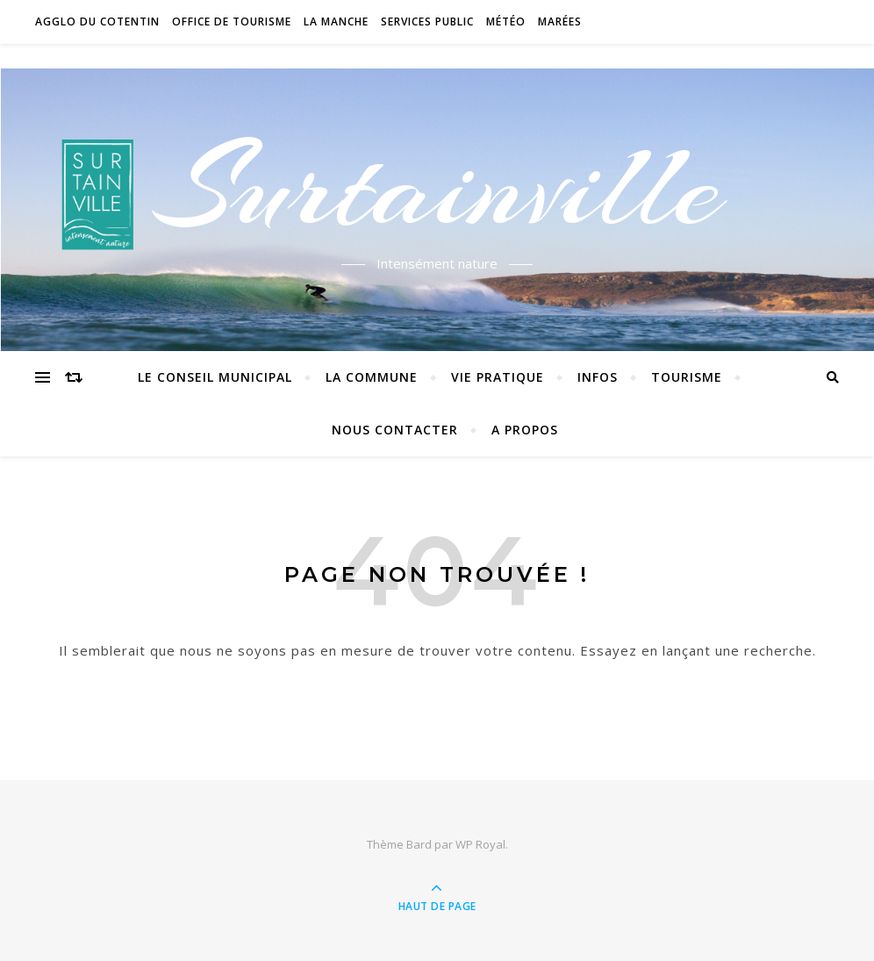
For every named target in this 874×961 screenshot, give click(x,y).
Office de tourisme (231, 21)
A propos (524, 429)
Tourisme (686, 377)
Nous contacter (395, 429)
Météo (506, 21)
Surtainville (437, 187)
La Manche (336, 21)
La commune (372, 377)
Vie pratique (497, 377)
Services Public (427, 21)
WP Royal (480, 844)
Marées (560, 21)
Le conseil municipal (215, 377)
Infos (597, 377)
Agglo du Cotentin (97, 21)
